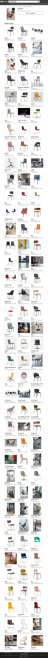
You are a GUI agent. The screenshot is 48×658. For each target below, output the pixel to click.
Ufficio (17, 4)
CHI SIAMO (26, 652)
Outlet (36, 4)
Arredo (11, 4)
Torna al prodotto (30, 13)
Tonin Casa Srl (20, 9)
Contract (40, 4)
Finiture (33, 4)
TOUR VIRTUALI (7, 652)
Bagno (14, 4)
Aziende (44, 4)
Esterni (20, 4)
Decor (30, 4)
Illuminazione (25, 4)
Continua (21, 657)
